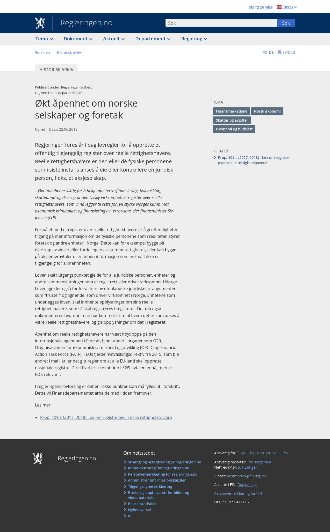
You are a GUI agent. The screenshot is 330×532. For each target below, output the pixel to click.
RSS (131, 515)
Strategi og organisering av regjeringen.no (164, 462)
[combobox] (221, 23)
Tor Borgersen (259, 462)
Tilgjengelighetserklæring (150, 486)
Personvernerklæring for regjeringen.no (162, 474)
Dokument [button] (76, 38)
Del (271, 52)
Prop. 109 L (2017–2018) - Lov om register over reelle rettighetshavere (253, 160)
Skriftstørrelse (260, 7)
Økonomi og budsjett (234, 129)
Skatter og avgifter (232, 120)
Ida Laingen (247, 467)
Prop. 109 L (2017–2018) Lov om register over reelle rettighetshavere (106, 417)
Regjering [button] (192, 38)
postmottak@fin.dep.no (247, 476)
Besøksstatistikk (142, 503)
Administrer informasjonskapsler (157, 480)
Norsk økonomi (267, 111)
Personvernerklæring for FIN (238, 493)
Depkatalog (247, 484)
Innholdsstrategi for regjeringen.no (158, 468)
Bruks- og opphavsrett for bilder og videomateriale (158, 495)
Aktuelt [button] (112, 38)
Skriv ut (289, 52)
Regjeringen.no (83, 23)
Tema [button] (42, 38)
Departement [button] (151, 38)
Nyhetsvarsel (139, 509)
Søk (286, 23)
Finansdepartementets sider (262, 453)
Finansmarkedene (231, 111)
